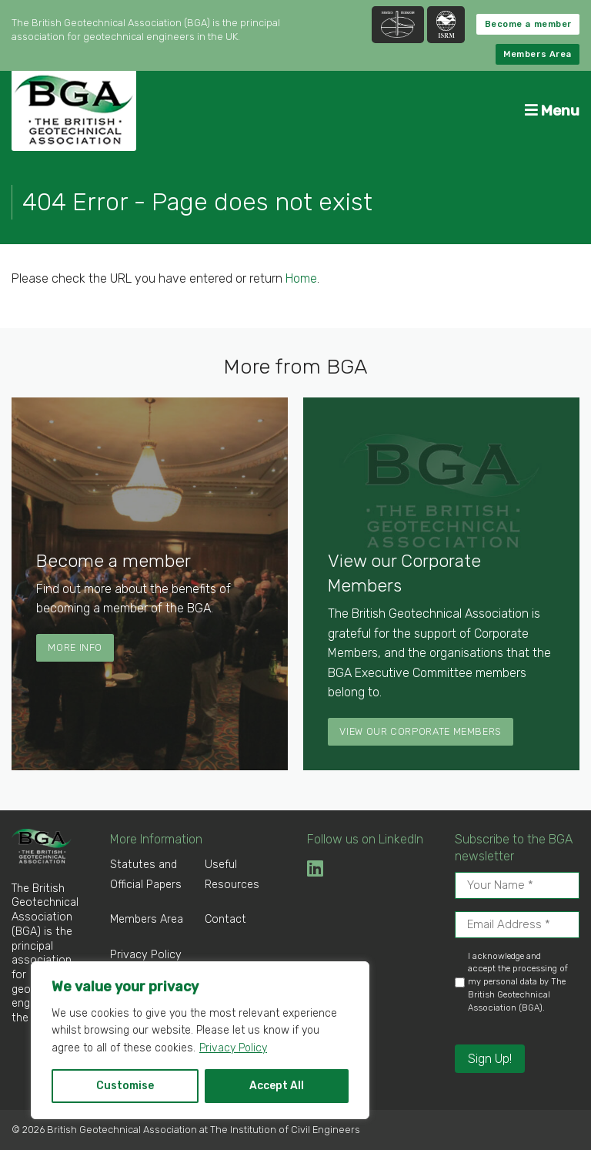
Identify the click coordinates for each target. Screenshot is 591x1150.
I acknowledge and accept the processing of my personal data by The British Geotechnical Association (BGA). (518, 982)
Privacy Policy (233, 1047)
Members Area (537, 54)
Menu (552, 110)
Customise (125, 1085)
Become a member (528, 24)
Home (301, 278)
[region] (200, 1040)
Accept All (276, 1085)
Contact (225, 919)
